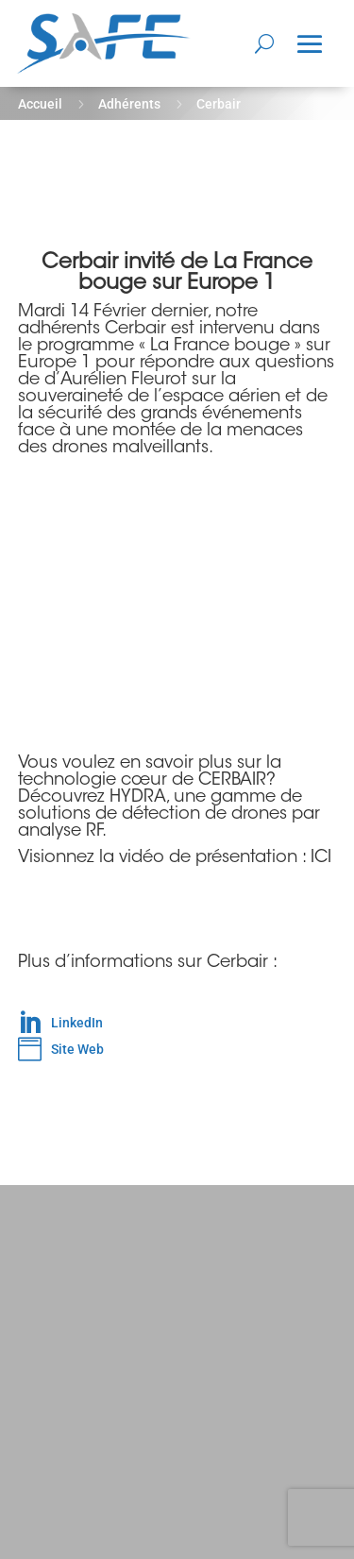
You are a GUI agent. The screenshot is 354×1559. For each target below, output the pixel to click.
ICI (321, 858)
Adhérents (129, 103)
